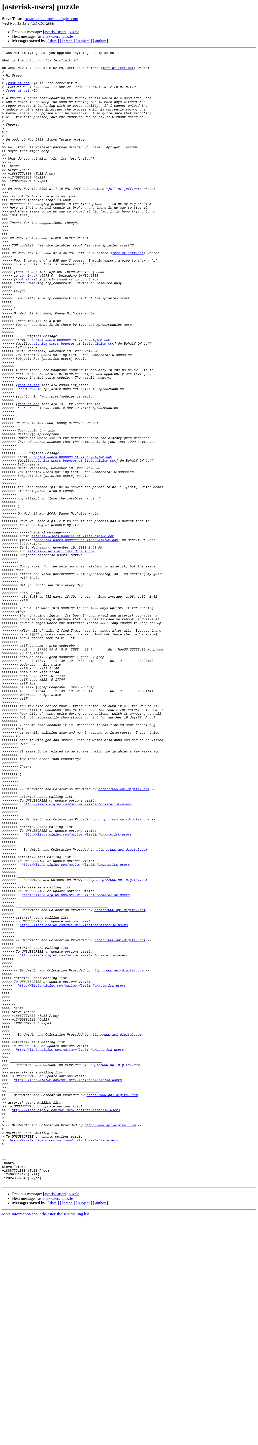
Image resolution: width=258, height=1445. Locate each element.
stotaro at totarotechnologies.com (51, 19)
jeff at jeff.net (118, 71)
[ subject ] (84, 41)
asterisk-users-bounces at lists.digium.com (68, 397)
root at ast (18, 89)
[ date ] (53, 41)
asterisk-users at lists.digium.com (60, 651)
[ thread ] (67, 41)
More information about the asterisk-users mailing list (45, 1440)
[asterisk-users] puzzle (61, 32)
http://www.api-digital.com (123, 937)
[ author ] (100, 41)
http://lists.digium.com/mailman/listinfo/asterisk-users (78, 955)
